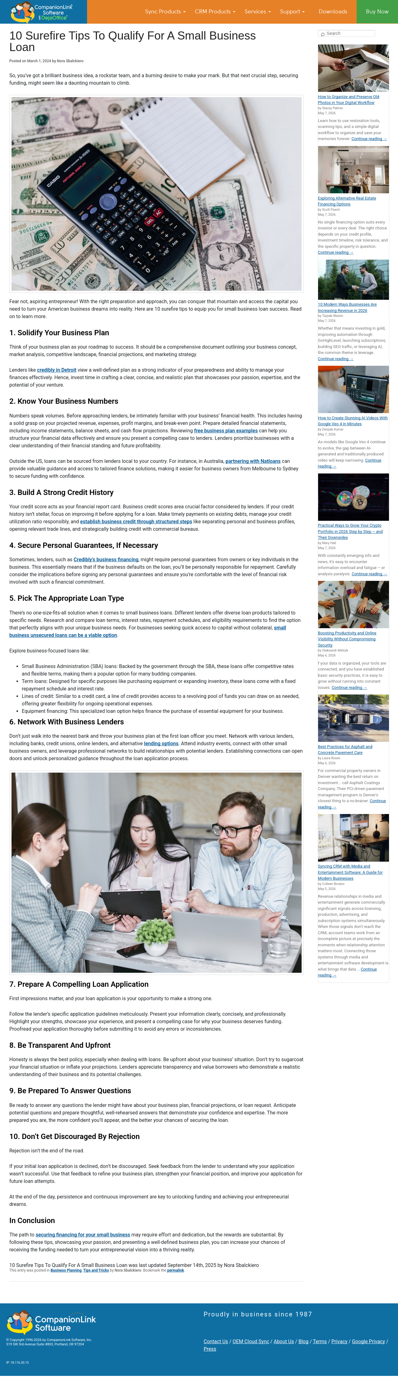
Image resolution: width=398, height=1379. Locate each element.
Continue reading (369, 138)
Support (292, 11)
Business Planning (66, 1270)
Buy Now (377, 11)
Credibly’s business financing (106, 559)
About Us (284, 1341)
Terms (320, 1341)
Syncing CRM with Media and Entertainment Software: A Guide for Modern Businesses (350, 872)
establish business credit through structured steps (136, 522)
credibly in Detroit (56, 370)
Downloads (333, 11)
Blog (303, 1341)
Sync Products (165, 11)
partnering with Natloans (252, 461)
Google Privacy (368, 1341)
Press (210, 1349)
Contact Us (216, 1341)
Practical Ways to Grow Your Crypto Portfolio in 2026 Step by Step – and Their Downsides (350, 531)
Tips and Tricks (96, 1270)
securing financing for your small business (83, 1235)
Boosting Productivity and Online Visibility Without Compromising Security (347, 639)
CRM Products (215, 11)
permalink (175, 1270)
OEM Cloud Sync (251, 1341)
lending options (161, 743)
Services (258, 11)
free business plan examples (226, 431)
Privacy (339, 1341)
